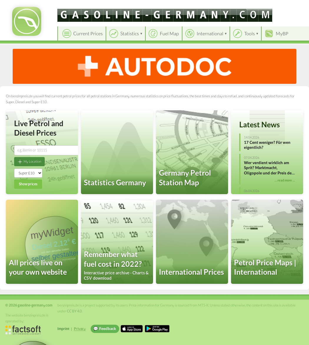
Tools (249, 33)
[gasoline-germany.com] (164, 15)
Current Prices (88, 33)
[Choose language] (264, 6)
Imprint (63, 328)
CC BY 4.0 (74, 311)
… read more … (285, 180)
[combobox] (46, 150)
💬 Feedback (104, 328)
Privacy (80, 328)
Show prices (28, 184)
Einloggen (295, 6)
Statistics (129, 33)
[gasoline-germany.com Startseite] (26, 21)
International (210, 33)
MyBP (282, 33)
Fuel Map (169, 33)
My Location (29, 161)
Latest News (259, 124)
